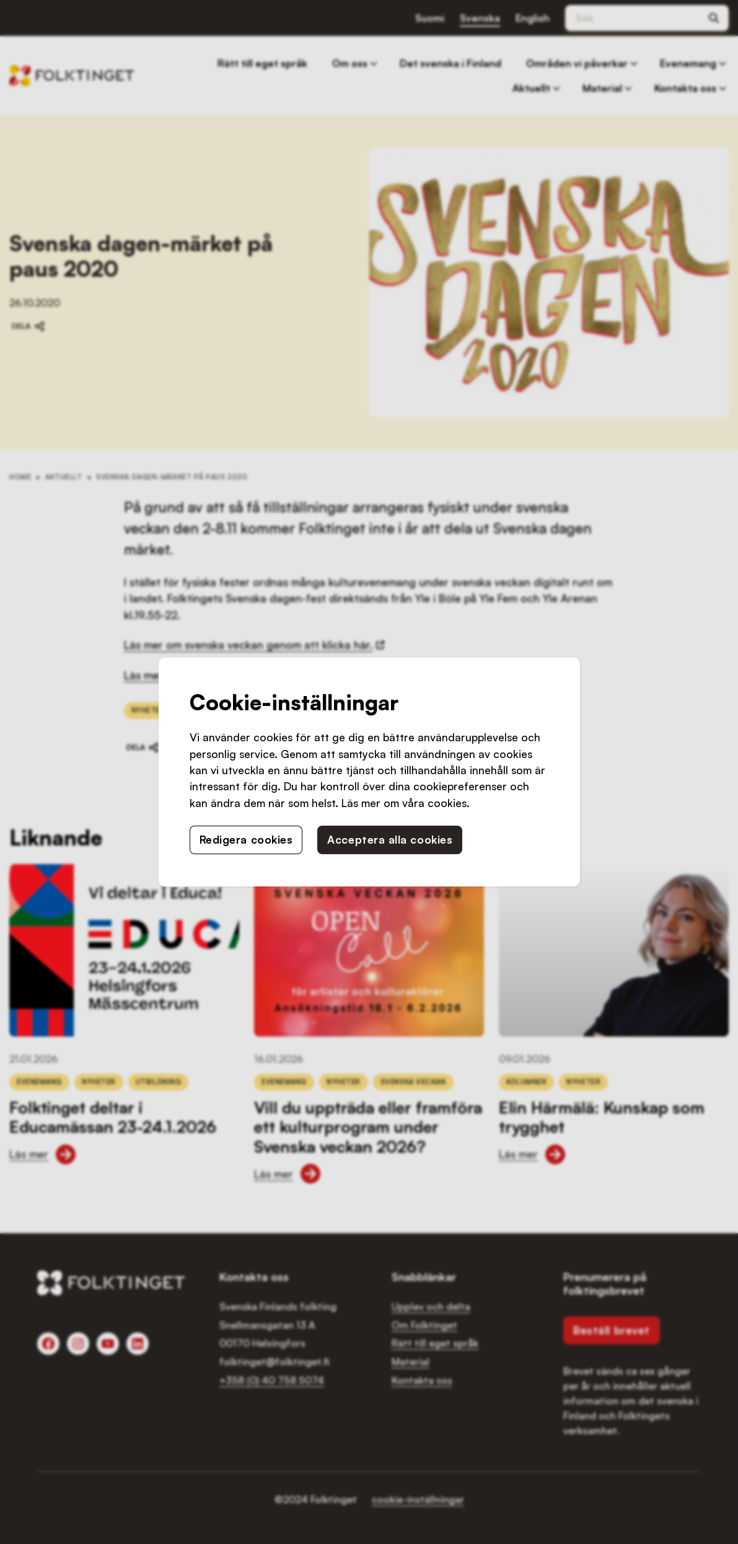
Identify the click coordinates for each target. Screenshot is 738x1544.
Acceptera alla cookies (389, 839)
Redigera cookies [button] (246, 839)
